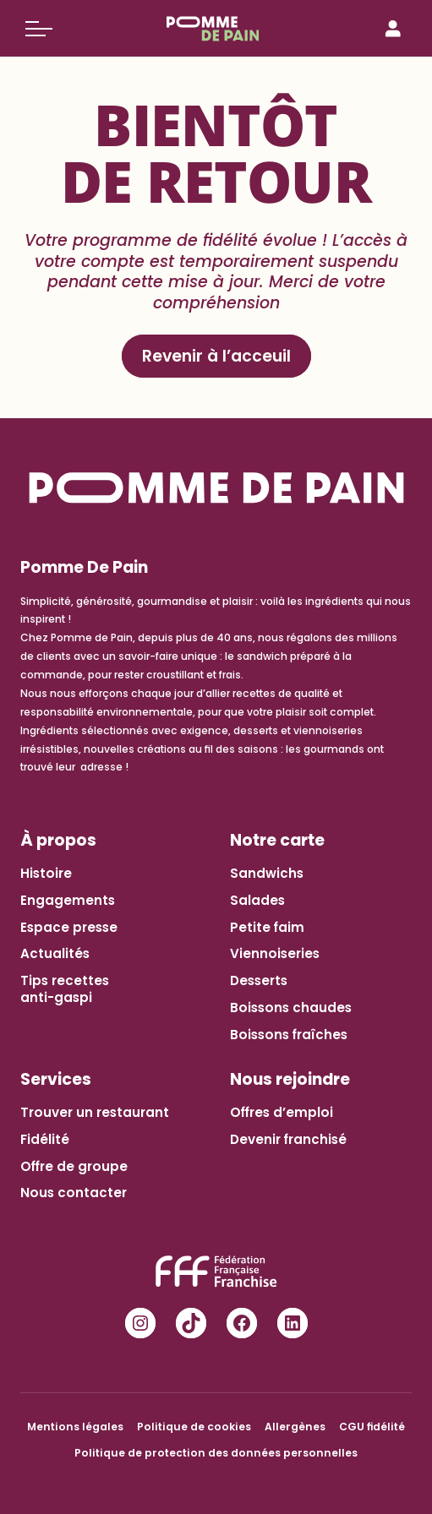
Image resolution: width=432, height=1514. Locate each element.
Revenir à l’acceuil (216, 356)
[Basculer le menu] (38, 28)
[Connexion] (393, 28)
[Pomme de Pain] (216, 28)
